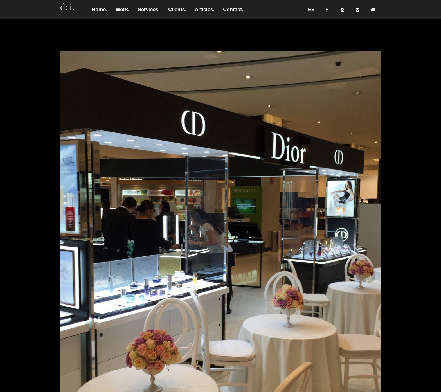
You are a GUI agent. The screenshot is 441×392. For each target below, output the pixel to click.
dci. (67, 9)
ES (311, 12)
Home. (99, 12)
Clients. (177, 12)
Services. (149, 12)
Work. (122, 12)
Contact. (233, 12)
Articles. (205, 12)
